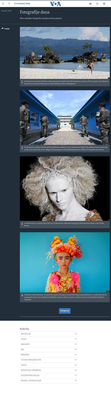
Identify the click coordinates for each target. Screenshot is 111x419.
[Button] (5, 29)
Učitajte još (64, 311)
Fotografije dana (22, 4)
